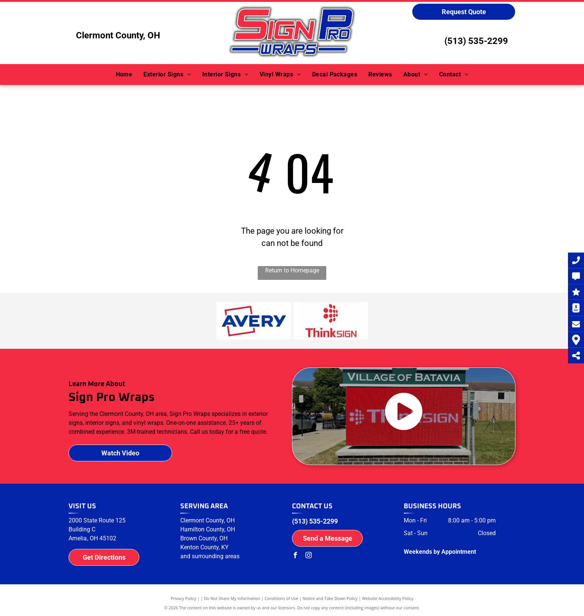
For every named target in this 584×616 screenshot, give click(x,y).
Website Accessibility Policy (387, 598)
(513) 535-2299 (476, 41)
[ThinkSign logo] (330, 320)
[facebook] (295, 556)
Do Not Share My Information (232, 598)
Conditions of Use (281, 598)
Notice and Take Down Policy (330, 598)
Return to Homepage (292, 270)
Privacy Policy (183, 598)
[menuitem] (124, 74)
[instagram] (308, 556)
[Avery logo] (253, 320)
